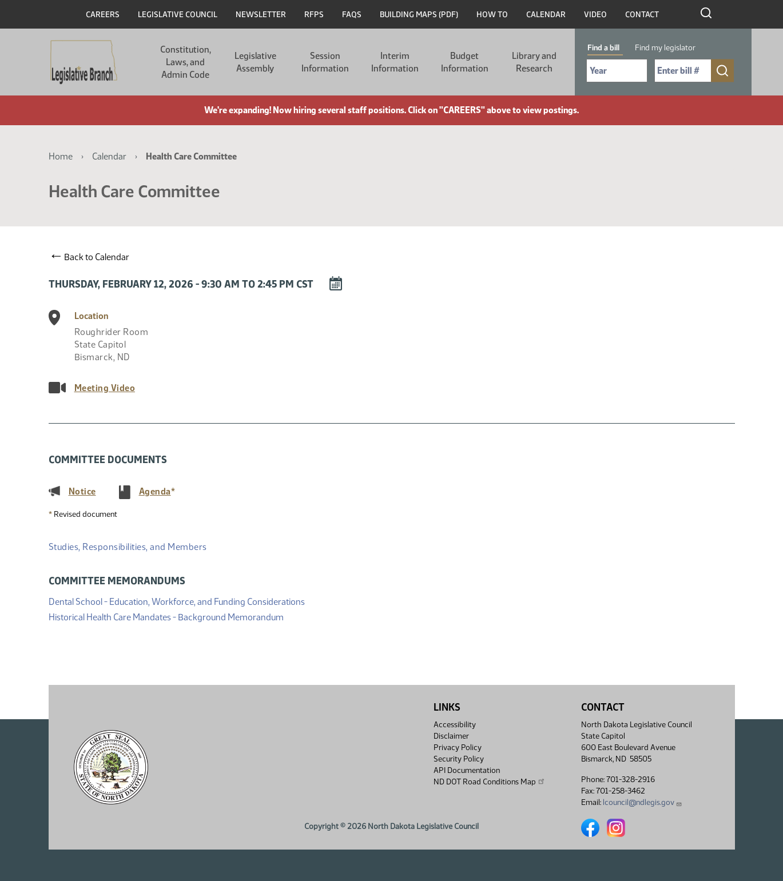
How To (492, 14)
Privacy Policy (458, 747)
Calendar (546, 14)
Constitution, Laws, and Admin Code (185, 62)
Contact (642, 14)
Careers (103, 14)
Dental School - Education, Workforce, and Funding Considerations (177, 600)
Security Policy (459, 759)
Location (91, 315)
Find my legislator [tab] (665, 48)
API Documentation (467, 770)
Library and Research (534, 62)
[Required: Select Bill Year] (616, 70)
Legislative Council (177, 14)
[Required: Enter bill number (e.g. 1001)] (683, 70)
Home (61, 156)
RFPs (314, 14)
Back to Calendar (91, 256)
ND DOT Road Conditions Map (490, 781)
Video (595, 14)
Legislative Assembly (255, 62)
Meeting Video (105, 387)
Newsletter (261, 14)
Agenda (155, 491)
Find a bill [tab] (603, 48)
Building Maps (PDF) (419, 14)
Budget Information (464, 62)
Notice (82, 491)
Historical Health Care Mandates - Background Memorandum (166, 616)
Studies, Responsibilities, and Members (128, 546)
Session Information (325, 62)
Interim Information (395, 62)
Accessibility (455, 724)
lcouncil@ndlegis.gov (642, 802)
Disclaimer (451, 736)
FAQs (351, 14)
